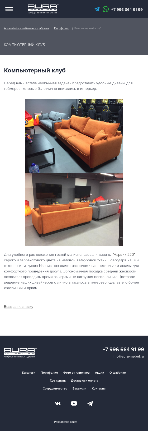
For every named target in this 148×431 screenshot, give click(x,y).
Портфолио (49, 373)
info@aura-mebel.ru (128, 356)
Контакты (99, 389)
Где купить (58, 381)
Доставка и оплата (84, 381)
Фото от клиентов (76, 373)
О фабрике (117, 373)
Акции (99, 373)
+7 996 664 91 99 (127, 9)
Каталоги (28, 373)
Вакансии (80, 389)
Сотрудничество (55, 389)
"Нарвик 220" (124, 254)
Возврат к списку (18, 306)
